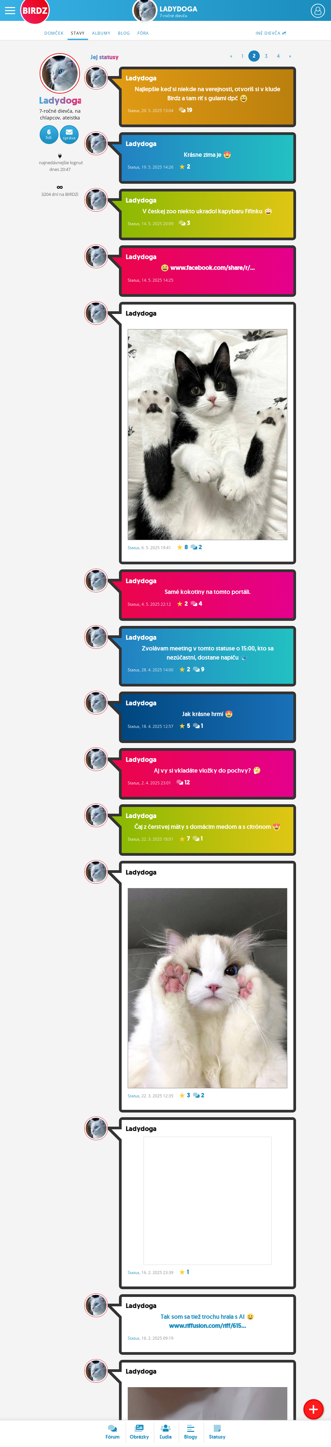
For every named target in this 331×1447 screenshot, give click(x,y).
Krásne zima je (209, 155)
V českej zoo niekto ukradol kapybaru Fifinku (209, 212)
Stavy (78, 33)
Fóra (143, 33)
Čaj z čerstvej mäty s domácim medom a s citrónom (209, 826)
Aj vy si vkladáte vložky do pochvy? (209, 769)
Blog (124, 33)
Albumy (101, 33)
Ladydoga (178, 12)
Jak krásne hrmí (208, 712)
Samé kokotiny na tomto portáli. (209, 590)
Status (136, 110)
